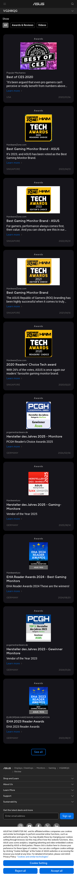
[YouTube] (29, 826)
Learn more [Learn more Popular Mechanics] (14, 90)
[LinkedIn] (56, 826)
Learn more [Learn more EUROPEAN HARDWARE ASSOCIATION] (14, 731)
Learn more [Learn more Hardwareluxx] (14, 518)
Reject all (20, 870)
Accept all (57, 870)
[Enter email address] (31, 816)
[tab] (6, 25)
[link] (38, 4)
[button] (4, 3)
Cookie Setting (38, 863)
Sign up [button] (67, 816)
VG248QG (10, 11)
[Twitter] (47, 826)
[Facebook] (38, 826)
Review (17, 771)
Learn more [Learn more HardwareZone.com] (14, 162)
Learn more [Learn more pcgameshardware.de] (14, 446)
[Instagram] (20, 826)
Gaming (52, 768)
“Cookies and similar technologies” (33, 857)
